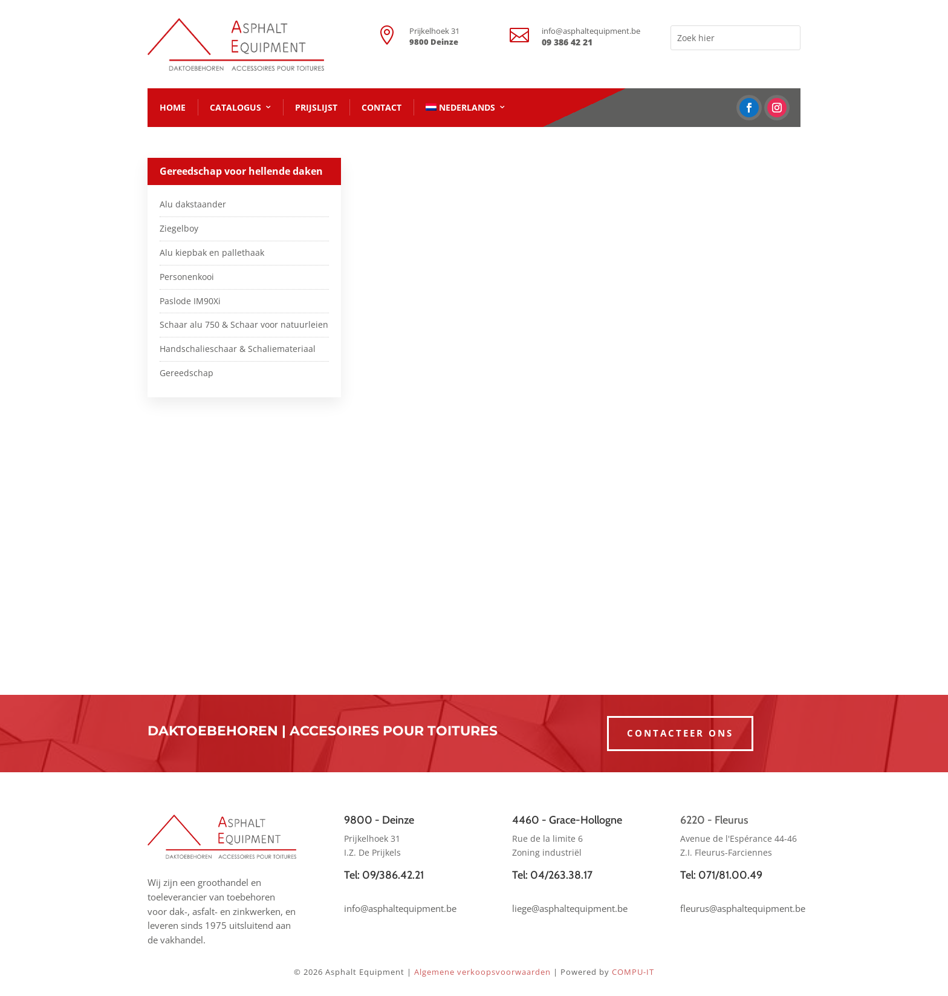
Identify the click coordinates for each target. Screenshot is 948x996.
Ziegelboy (179, 228)
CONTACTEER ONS (680, 733)
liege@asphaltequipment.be (570, 908)
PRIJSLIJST (316, 107)
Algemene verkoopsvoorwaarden (482, 971)
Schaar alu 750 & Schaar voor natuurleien (244, 324)
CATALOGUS (235, 107)
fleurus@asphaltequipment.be (742, 908)
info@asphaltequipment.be (591, 30)
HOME (173, 107)
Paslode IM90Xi (190, 301)
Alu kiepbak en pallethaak (212, 252)
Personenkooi (187, 276)
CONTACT (381, 107)
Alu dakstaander (193, 204)
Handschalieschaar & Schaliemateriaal (238, 348)
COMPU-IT (633, 971)
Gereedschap (186, 373)
